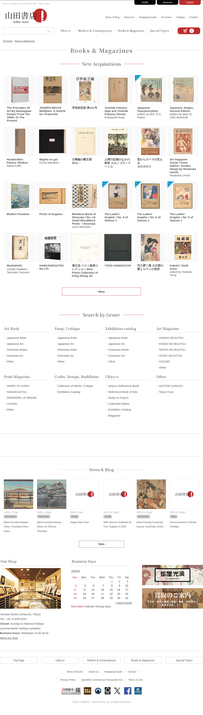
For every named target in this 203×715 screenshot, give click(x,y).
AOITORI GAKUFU (171, 390)
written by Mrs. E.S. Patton (149, 113)
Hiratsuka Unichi (183, 169)
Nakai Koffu (17, 164)
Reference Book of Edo (122, 396)
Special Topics (159, 30)
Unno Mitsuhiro (84, 224)
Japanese (167, 2)
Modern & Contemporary (95, 30)
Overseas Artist (67, 354)
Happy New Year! (79, 526)
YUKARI (12, 408)
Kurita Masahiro (49, 163)
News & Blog (112, 17)
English (190, 2)
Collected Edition (119, 408)
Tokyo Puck (166, 396)
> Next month (123, 607)
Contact (193, 17)
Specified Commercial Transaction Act (102, 684)
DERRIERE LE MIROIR (21, 402)
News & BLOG (75, 675)
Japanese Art (15, 348)
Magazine (114, 419)
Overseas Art (15, 360)
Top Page (7, 41)
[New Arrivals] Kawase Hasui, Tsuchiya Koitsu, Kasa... (16, 531)
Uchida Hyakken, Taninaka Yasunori (18, 273)
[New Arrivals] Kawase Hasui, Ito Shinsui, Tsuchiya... (49, 531)
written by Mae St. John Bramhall (182, 113)
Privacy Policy (68, 684)
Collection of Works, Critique (75, 390)
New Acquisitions (101, 64)
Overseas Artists (17, 354)
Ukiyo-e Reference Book (123, 390)
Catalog (180, 17)
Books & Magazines (131, 30)
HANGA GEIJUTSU (171, 342)
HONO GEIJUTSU (170, 360)
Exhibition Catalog (69, 396)
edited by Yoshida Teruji (181, 274)
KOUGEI (164, 365)
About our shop (9, 642)
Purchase (166, 17)
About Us (129, 17)
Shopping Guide (147, 17)
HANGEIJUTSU (17, 396)
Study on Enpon (118, 402)
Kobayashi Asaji (116, 113)
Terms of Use (135, 684)
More (101, 295)
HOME (145, 2)
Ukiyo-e (66, 30)
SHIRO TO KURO (18, 390)
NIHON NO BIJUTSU (172, 354)
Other (10, 365)
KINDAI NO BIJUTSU (172, 348)
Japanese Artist (16, 342)
